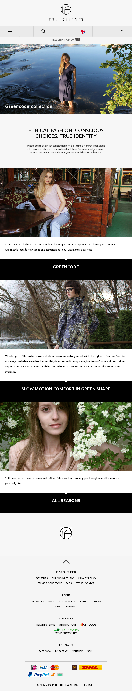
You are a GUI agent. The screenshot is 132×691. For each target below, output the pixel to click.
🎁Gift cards (88, 624)
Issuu (90, 651)
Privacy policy (87, 578)
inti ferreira (66, 12)
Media (51, 601)
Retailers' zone (45, 624)
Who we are (36, 601)
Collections (67, 601)
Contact (84, 601)
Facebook (45, 651)
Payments (42, 578)
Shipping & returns (63, 578)
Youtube (77, 651)
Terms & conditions (49, 583)
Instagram (61, 651)
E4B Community (66, 633)
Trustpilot (71, 606)
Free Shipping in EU (63, 39)
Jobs (57, 606)
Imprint (98, 601)
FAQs (69, 583)
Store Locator (85, 583)
